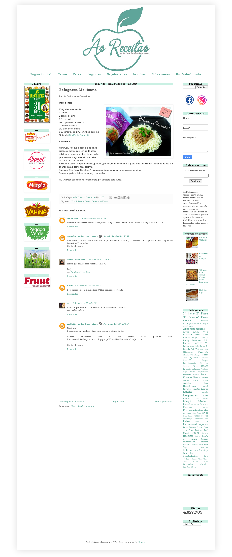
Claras (205, 354)
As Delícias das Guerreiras (82, 236)
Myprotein (188, 410)
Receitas (188, 435)
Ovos (205, 412)
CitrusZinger (195, 355)
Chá (201, 349)
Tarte (206, 456)
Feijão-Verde (203, 372)
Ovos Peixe (187, 416)
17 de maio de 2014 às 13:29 (116, 324)
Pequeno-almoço (193, 424)
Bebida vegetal (191, 337)
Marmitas (188, 404)
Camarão (203, 346)
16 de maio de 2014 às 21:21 (85, 303)
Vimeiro (204, 464)
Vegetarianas (117, 74)
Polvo (206, 427)
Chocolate (203, 352)
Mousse (205, 407)
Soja (200, 450)
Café (197, 346)
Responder (72, 226)
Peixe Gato (201, 422)
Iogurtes (196, 389)
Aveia (205, 332)
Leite (205, 395)
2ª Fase (79, 201)
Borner (186, 343)
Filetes (196, 375)
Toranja (194, 459)
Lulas (196, 398)
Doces (204, 365)
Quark (186, 433)
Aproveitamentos (194, 328)
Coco (185, 357)
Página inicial (40, 74)
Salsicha (187, 444)
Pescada (192, 427)
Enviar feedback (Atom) (82, 406)
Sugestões (188, 453)
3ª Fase (86, 201)
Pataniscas (199, 419)
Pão (206, 415)
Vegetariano (188, 464)
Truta (185, 461)
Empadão (187, 369)
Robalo (197, 436)
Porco (185, 430)
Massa (196, 404)
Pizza (199, 427)
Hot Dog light (203, 291)
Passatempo (187, 419)
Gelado (205, 381)
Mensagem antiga (163, 401)
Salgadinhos (189, 441)
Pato (206, 419)
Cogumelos (194, 357)
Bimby (186, 340)
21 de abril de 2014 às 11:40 (88, 285)
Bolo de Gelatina (203, 238)
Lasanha (205, 392)
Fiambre (187, 374)
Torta (200, 459)
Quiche (205, 433)
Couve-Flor (188, 360)
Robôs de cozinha (195, 437)
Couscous (204, 357)
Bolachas (196, 340)
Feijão (192, 372)
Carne (62, 74)
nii (69, 303)
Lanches (139, 74)
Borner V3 (200, 343)
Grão (206, 383)
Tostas (206, 459)
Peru (185, 427)
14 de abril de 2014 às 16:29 (93, 218)
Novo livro (198, 410)
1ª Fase (73, 201)
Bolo (206, 340)
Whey (193, 467)
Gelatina (187, 383)
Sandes (195, 445)
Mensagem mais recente (72, 401)
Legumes (94, 74)
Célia (70, 285)
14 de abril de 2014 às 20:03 (100, 259)
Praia (191, 430)
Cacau (192, 346)
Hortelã (205, 386)
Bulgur (186, 346)
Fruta (196, 377)
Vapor (206, 461)
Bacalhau (187, 334)
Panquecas (198, 416)
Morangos (187, 407)
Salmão (204, 441)
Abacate (187, 320)
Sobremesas (161, 74)
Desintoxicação (189, 363)
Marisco (203, 401)
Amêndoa (188, 326)
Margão (187, 401)
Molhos (204, 404)
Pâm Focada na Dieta (80, 272)
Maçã (205, 399)
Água (205, 323)
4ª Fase (92, 201)
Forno (204, 374)
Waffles (186, 467)
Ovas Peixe (196, 413)
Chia (206, 349)
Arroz (186, 332)
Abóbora (204, 320)
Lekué (186, 398)
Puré (206, 430)
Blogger (142, 542)
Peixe (77, 74)
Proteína (199, 430)
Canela (186, 349)
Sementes (203, 444)
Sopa (206, 450)
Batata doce (201, 334)
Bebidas (205, 338)
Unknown (73, 218)
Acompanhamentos (193, 323)
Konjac (105, 201)
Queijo (195, 432)
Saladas (204, 439)
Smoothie (204, 447)
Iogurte (187, 389)
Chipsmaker (188, 352)
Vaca (195, 461)
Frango (187, 377)
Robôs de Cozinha (189, 74)
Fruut (195, 380)
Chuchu (186, 355)
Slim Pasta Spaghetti (78, 135)
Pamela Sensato (76, 259)
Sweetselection (190, 456)
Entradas (196, 369)
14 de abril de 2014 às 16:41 (116, 236)
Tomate (186, 458)
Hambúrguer (189, 386)
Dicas (195, 366)
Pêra (206, 425)
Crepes (205, 360)
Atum (196, 332)
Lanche (187, 391)
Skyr (185, 447)
